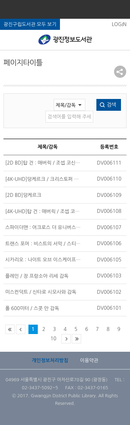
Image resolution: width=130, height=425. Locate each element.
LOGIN (119, 24)
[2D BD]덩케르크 (23, 195)
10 (54, 338)
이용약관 (89, 360)
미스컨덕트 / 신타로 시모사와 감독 (40, 292)
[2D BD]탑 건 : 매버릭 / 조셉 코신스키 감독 (43, 162)
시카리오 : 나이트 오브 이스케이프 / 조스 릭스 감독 (43, 259)
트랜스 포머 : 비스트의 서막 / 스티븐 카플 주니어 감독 (43, 243)
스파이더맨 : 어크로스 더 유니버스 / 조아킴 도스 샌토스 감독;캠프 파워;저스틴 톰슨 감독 (43, 227)
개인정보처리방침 (50, 360)
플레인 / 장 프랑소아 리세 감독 (37, 276)
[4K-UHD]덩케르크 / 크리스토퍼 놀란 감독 (43, 179)
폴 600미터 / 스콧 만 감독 (32, 308)
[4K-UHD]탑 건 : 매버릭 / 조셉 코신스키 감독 (43, 211)
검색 (111, 104)
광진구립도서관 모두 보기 (30, 24)
